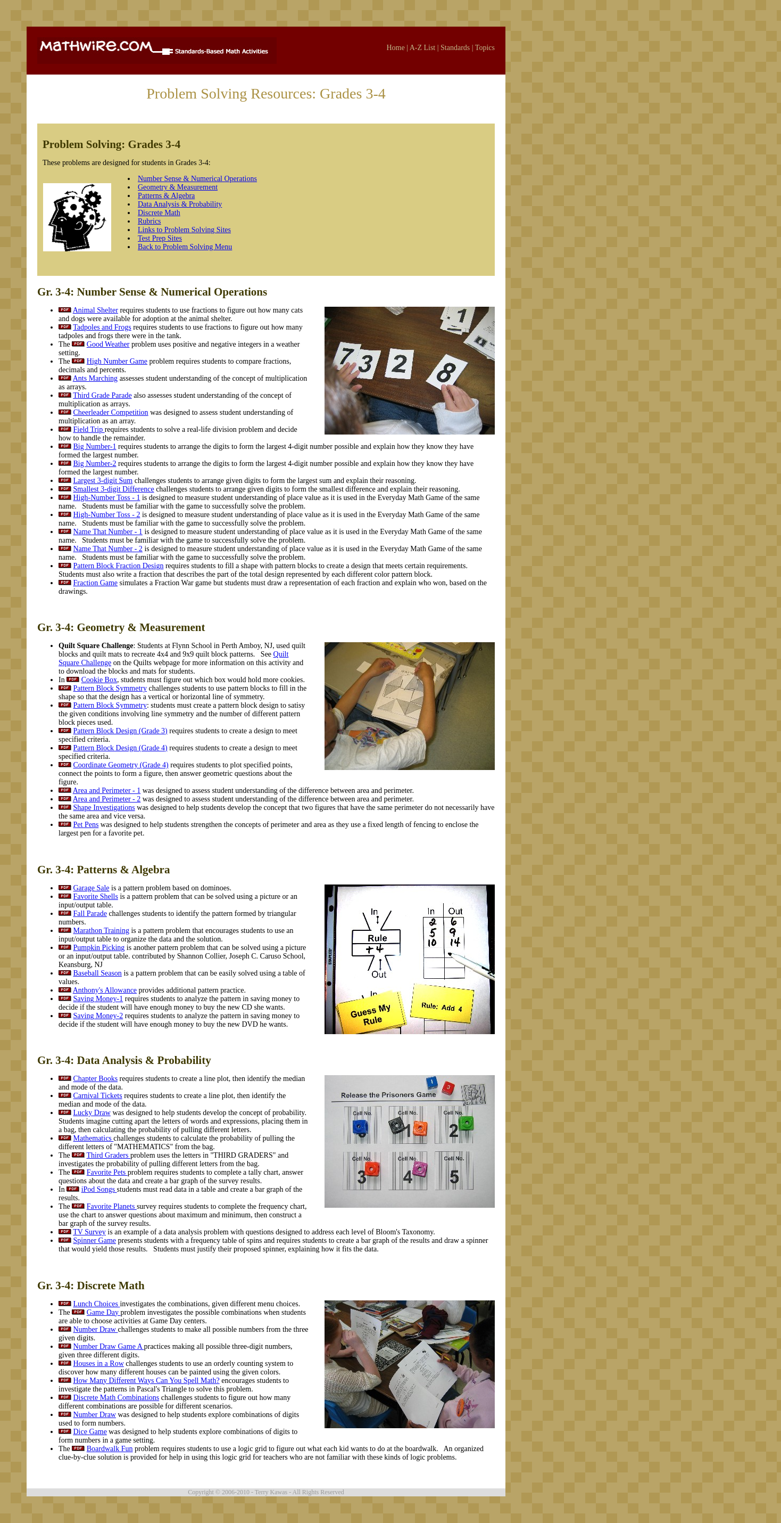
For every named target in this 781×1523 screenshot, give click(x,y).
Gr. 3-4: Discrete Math (91, 1285)
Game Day (104, 1312)
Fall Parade (90, 914)
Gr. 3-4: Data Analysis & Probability (124, 1060)
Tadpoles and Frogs (102, 327)
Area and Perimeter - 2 (107, 799)
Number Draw (95, 1329)
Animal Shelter (95, 310)
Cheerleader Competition (110, 412)
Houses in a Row (98, 1364)
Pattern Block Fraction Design (118, 566)
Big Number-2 (95, 464)
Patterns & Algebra (166, 196)
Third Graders (108, 1155)
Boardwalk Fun (110, 1449)
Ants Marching (95, 378)
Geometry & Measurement (178, 187)
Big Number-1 (95, 447)
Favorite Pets (107, 1172)
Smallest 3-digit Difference (113, 489)
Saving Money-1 (98, 999)
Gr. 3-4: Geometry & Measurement (121, 627)
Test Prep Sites (160, 238)
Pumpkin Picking (99, 948)
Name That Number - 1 (108, 532)
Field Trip (89, 429)
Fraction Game (95, 583)
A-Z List (423, 48)
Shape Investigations (104, 808)
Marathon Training (101, 931)
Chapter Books (95, 1079)
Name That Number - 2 (108, 549)
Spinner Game (94, 1240)
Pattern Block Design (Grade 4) (120, 748)
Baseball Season (97, 973)
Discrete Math (159, 213)
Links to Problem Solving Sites (184, 230)
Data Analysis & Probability (180, 204)
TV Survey (89, 1232)
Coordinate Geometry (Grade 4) (121, 765)
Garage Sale (91, 888)
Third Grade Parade (102, 395)
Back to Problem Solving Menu (185, 247)
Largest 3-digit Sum (103, 481)
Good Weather (108, 344)
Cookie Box (99, 680)
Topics (485, 48)
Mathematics (93, 1138)
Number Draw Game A (108, 1346)
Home (395, 48)
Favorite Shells (95, 896)
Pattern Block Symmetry (110, 688)
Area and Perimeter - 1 (107, 791)
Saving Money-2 (98, 1016)
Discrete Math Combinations (116, 1398)
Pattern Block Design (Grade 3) (120, 731)
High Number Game (117, 361)
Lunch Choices (96, 1304)
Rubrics (149, 221)
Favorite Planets (112, 1206)
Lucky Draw (92, 1113)
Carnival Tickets (97, 1096)
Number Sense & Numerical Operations (197, 179)
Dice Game (90, 1432)
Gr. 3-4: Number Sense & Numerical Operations (152, 291)
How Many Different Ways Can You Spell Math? (146, 1381)
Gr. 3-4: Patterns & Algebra (103, 869)
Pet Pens (86, 825)
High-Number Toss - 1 (106, 498)
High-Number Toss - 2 (106, 515)
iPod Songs (99, 1189)
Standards (455, 48)
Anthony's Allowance (105, 990)
